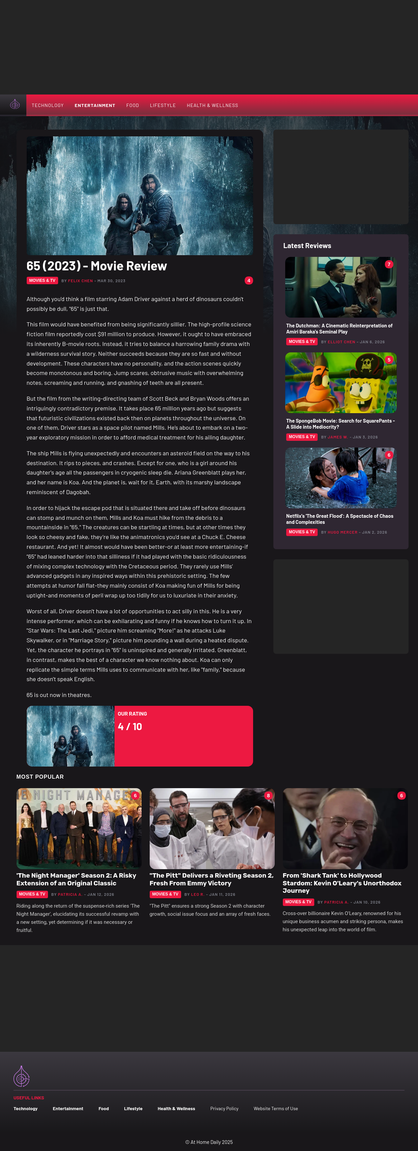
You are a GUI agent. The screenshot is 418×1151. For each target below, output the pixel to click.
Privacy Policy (224, 1108)
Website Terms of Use (276, 1108)
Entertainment (95, 105)
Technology (48, 105)
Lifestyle (163, 105)
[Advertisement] (209, 47)
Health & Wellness (212, 105)
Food (132, 105)
